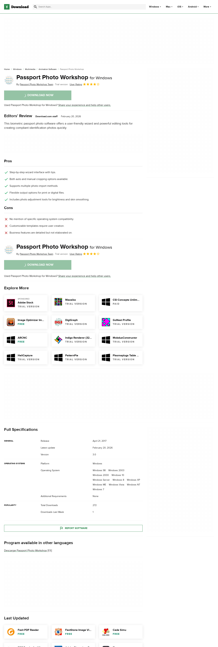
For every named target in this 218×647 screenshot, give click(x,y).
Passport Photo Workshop (64, 77)
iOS (179, 7)
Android (192, 7)
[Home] (7, 69)
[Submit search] (35, 7)
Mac (168, 7)
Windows (154, 7)
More (208, 6)
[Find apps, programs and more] (89, 7)
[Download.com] (16, 7)
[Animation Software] (48, 69)
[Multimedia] (30, 69)
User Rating (85, 84)
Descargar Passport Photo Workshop (25, 550)
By (34, 84)
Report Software (73, 528)
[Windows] (17, 69)
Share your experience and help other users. (84, 105)
